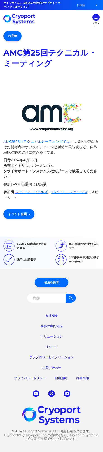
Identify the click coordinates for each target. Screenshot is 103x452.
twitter (51, 393)
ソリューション (52, 336)
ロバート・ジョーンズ (69, 192)
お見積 (12, 36)
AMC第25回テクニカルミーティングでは (36, 141)
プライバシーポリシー (30, 378)
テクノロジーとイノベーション (52, 357)
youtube (36, 393)
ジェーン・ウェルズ (31, 192)
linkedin (67, 393)
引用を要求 (51, 282)
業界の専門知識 (52, 326)
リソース (51, 347)
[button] (81, 5)
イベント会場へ (19, 214)
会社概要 (51, 315)
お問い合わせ (51, 368)
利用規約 (61, 378)
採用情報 (82, 378)
